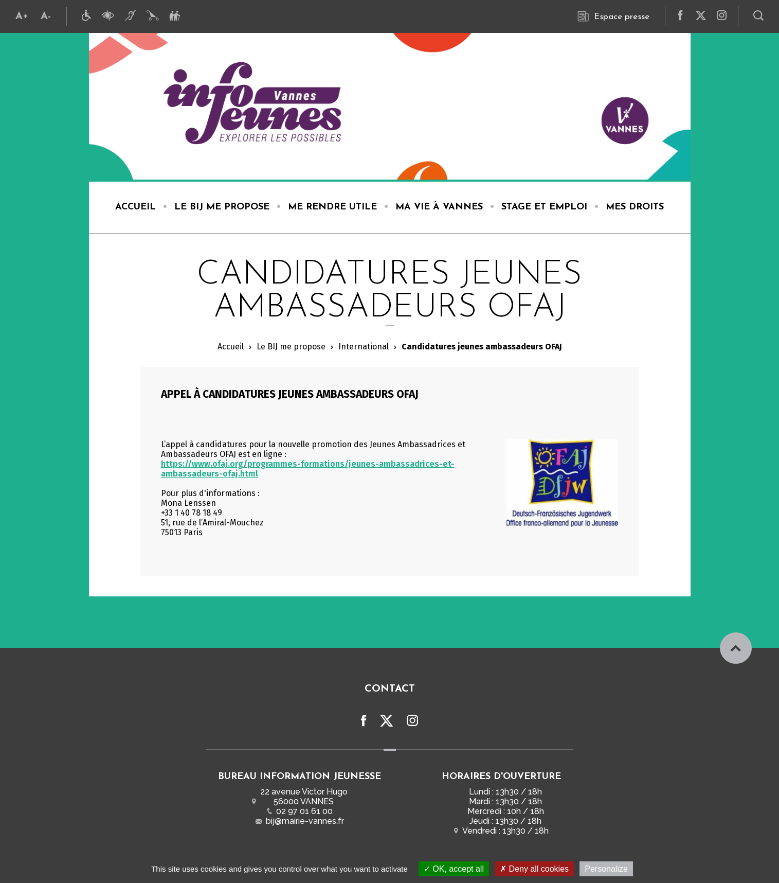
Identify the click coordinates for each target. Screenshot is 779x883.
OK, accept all (454, 868)
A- (46, 16)
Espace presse (613, 16)
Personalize (606, 868)
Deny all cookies (534, 868)
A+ (21, 16)
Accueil (231, 346)
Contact (390, 688)
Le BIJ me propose (291, 346)
